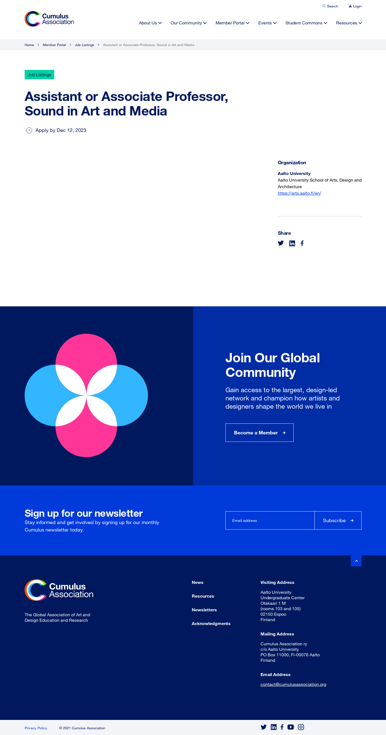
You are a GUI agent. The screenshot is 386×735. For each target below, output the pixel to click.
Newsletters (204, 609)
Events (265, 22)
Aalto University (294, 173)
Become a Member (256, 432)
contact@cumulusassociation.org (293, 684)
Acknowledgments (211, 623)
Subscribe (334, 520)
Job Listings (84, 45)
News (198, 582)
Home (29, 45)
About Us (148, 22)
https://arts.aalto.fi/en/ (299, 193)
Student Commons (303, 22)
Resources (346, 22)
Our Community (186, 22)
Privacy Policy (36, 728)
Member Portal (230, 22)
